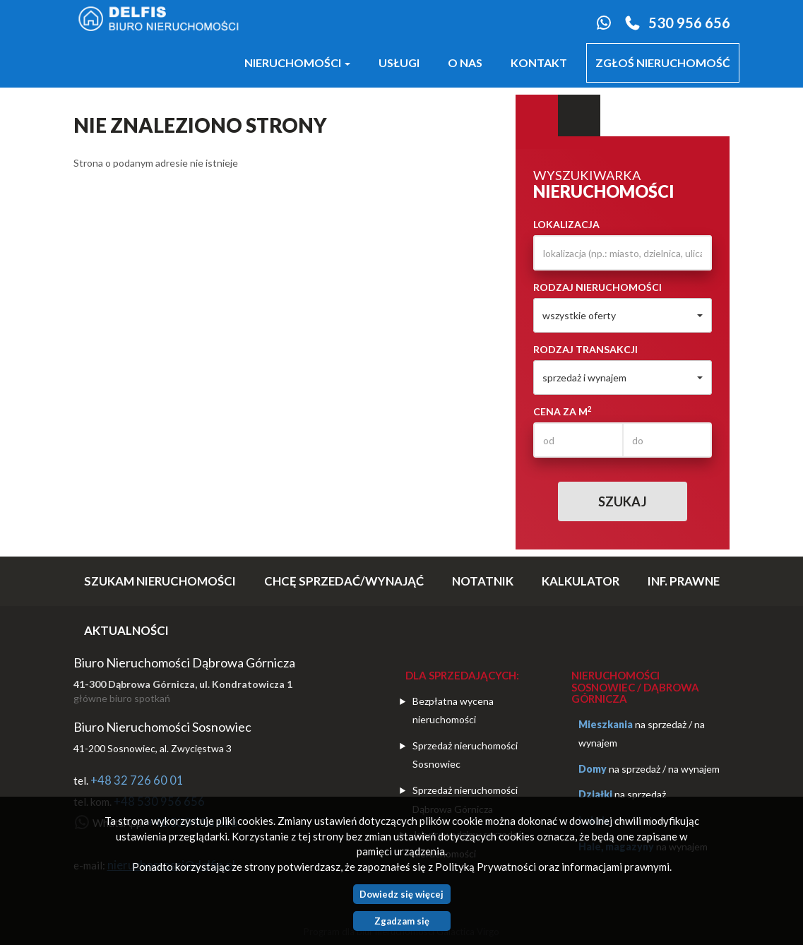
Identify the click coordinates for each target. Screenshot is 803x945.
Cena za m (562, 411)
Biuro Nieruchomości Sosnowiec (162, 727)
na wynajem (694, 769)
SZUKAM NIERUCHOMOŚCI (160, 580)
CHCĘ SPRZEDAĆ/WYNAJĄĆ (344, 580)
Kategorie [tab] (579, 116)
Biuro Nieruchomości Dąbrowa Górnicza (184, 662)
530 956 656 (689, 22)
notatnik (482, 580)
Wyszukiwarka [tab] (537, 116)
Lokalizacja (566, 224)
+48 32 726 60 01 (137, 780)
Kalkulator (580, 580)
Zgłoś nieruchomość (662, 62)
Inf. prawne (684, 580)
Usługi (399, 62)
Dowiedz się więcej (401, 894)
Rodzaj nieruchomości (597, 287)
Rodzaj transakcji (585, 349)
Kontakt (539, 62)
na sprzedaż (660, 724)
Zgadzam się (401, 921)
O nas (465, 62)
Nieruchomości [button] (297, 62)
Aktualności (126, 630)
